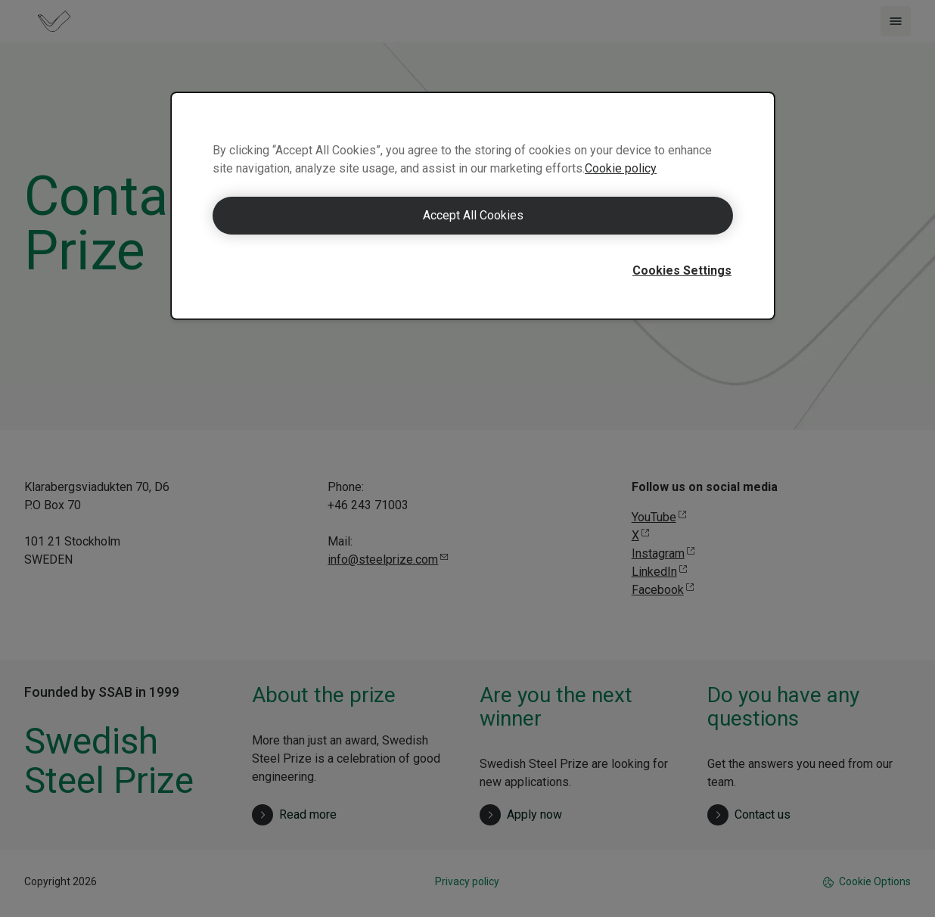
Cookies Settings (682, 270)
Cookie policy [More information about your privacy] (621, 168)
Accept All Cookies (473, 215)
